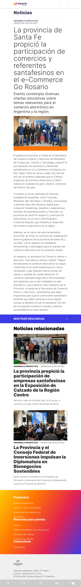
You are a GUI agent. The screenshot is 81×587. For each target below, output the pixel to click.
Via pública (19, 517)
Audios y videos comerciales (27, 508)
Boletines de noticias (23, 539)
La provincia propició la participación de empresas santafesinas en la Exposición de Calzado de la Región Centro (39, 383)
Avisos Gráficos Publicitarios (27, 512)
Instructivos (19, 547)
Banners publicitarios (24, 503)
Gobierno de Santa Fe (20, 4)
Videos (17, 525)
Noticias (23, 12)
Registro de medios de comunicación (31, 530)
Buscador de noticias (24, 534)
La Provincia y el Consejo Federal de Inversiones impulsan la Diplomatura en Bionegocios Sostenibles (40, 459)
